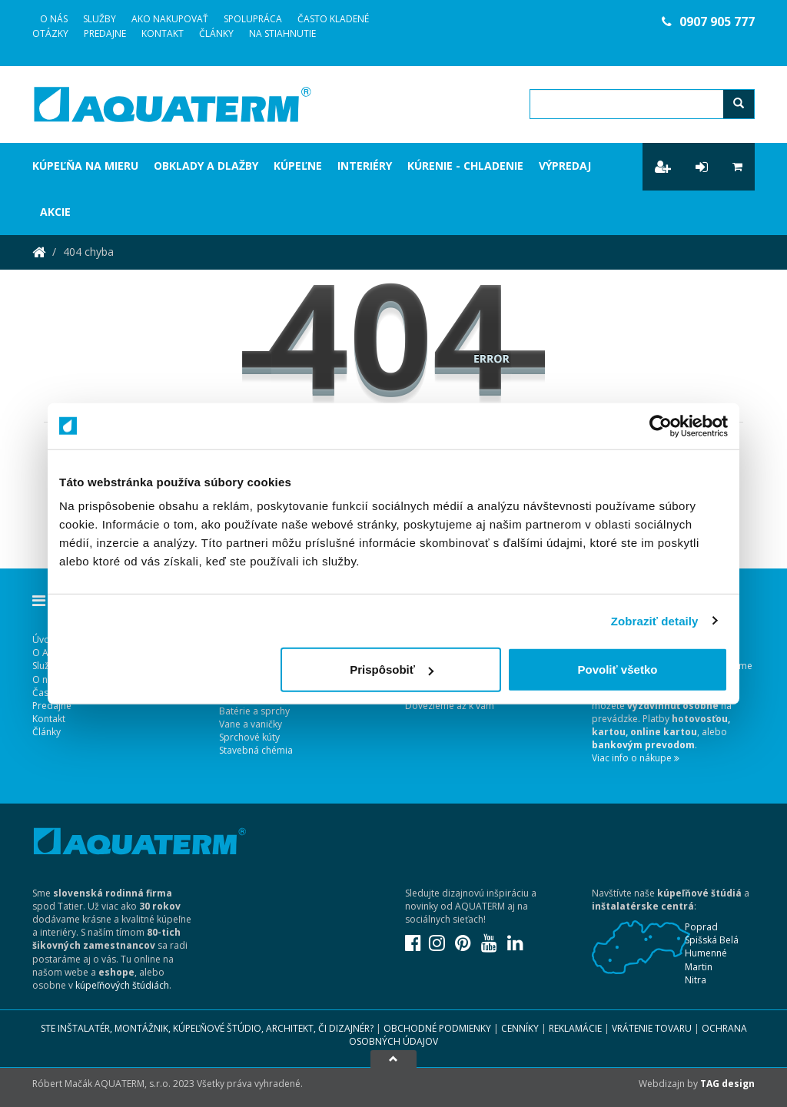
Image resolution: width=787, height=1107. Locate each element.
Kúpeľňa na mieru (85, 165)
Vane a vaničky (250, 724)
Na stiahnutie (282, 33)
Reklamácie (575, 1028)
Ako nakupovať (169, 18)
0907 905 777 (708, 21)
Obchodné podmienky (437, 1028)
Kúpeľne (298, 165)
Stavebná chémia (256, 750)
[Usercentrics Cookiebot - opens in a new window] (660, 425)
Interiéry (364, 165)
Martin (698, 966)
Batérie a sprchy (254, 711)
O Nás (54, 18)
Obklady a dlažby (206, 165)
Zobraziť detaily (655, 620)
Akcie (55, 211)
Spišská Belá (712, 939)
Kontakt (162, 33)
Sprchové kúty (249, 737)
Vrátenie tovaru (652, 1028)
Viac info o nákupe (635, 757)
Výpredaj (565, 165)
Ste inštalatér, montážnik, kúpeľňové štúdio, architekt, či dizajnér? (207, 1028)
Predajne (105, 33)
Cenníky (520, 1028)
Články (216, 33)
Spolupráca (253, 18)
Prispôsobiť (391, 669)
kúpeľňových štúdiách (122, 985)
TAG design (727, 1083)
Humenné (706, 953)
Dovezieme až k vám (449, 705)
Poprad (701, 926)
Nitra (695, 979)
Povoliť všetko (618, 669)
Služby (99, 18)
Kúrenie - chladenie (465, 165)
